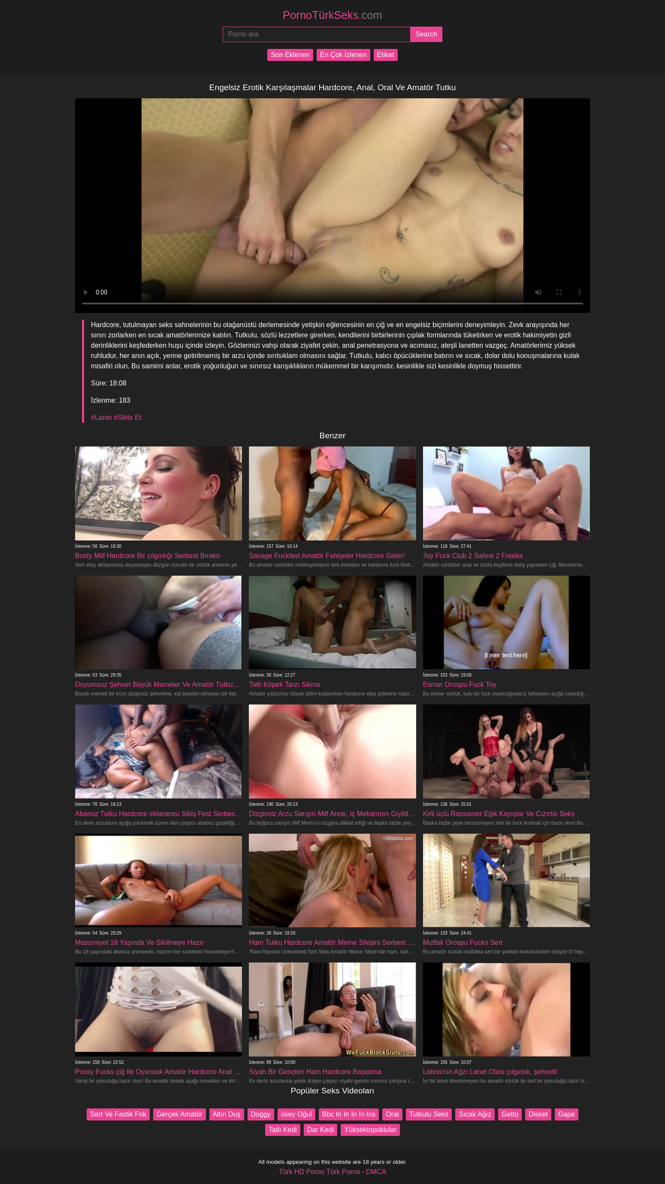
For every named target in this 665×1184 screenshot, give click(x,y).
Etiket (385, 54)
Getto (510, 1114)
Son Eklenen (290, 54)
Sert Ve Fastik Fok (118, 1114)
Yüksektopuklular (370, 1129)
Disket (538, 1114)
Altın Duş (227, 1114)
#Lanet (101, 417)
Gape (566, 1114)
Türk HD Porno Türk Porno (319, 1171)
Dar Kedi (320, 1129)
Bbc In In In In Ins (349, 1114)
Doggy (261, 1114)
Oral (392, 1114)
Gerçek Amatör (180, 1114)
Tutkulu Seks (429, 1114)
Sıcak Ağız (475, 1114)
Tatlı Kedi (283, 1129)
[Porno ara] (316, 34)
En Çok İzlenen (343, 54)
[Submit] (426, 34)
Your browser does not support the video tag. (332, 205)
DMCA (376, 1171)
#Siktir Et (127, 417)
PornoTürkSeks (332, 15)
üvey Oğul (296, 1114)
